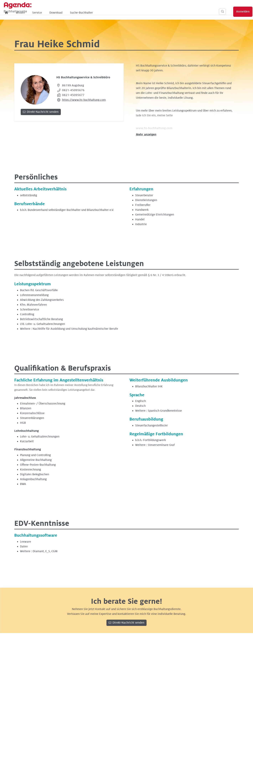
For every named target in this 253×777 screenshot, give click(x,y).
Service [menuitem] (92, 12)
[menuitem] (61, 12)
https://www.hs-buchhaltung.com (84, 100)
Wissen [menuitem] (75, 12)
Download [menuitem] (110, 12)
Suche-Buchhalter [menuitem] (136, 12)
